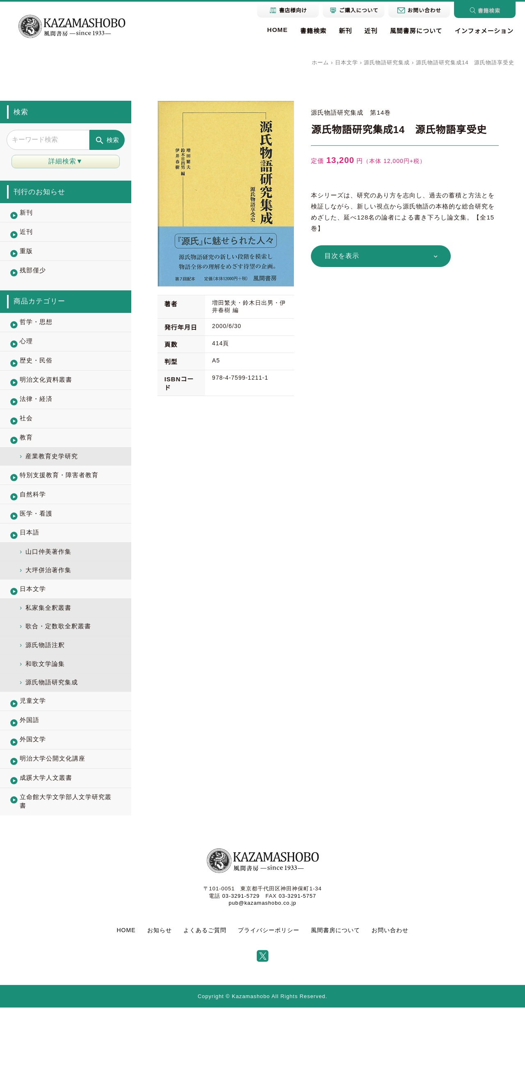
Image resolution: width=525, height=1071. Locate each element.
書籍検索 (309, 31)
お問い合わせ (390, 993)
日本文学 (346, 62)
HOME (272, 29)
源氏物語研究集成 (387, 62)
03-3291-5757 (297, 959)
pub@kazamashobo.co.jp (262, 966)
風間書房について (414, 31)
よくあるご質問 (204, 993)
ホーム (320, 62)
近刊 (368, 31)
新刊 (342, 31)
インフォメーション (483, 31)
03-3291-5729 (240, 959)
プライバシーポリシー (268, 993)
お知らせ (159, 993)
